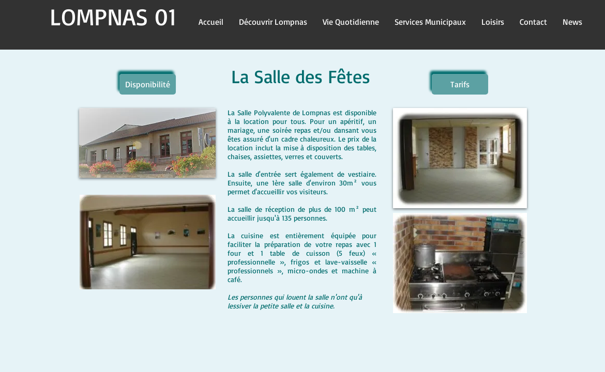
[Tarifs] (460, 84)
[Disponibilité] (147, 84)
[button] (273, 21)
